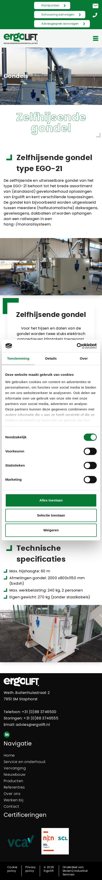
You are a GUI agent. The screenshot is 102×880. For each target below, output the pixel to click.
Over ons (12, 794)
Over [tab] (84, 358)
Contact (11, 806)
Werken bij (13, 800)
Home (9, 755)
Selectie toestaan (51, 515)
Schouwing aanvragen (57, 14)
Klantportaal (50, 5)
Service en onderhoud (24, 762)
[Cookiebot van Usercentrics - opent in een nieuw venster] (77, 346)
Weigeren (51, 530)
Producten (13, 781)
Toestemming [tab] (18, 358)
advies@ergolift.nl (33, 725)
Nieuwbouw (15, 774)
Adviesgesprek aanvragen (60, 23)
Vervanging (15, 768)
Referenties (14, 787)
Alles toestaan (51, 500)
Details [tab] (51, 358)
